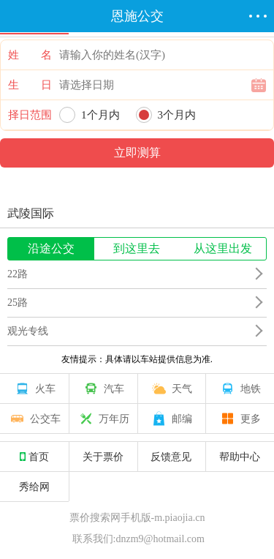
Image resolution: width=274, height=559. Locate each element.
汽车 (103, 388)
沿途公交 (51, 248)
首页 (34, 456)
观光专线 (27, 331)
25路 (17, 302)
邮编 (171, 418)
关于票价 (103, 456)
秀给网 (34, 486)
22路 (17, 274)
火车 (34, 388)
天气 (171, 388)
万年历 (103, 418)
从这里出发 (223, 248)
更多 (239, 418)
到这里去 (136, 248)
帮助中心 (239, 456)
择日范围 (30, 115)
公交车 (34, 418)
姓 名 (30, 55)
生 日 (30, 85)
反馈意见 (171, 456)
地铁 (239, 388)
